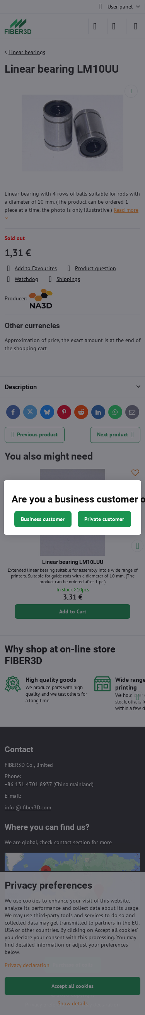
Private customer (104, 519)
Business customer (43, 519)
